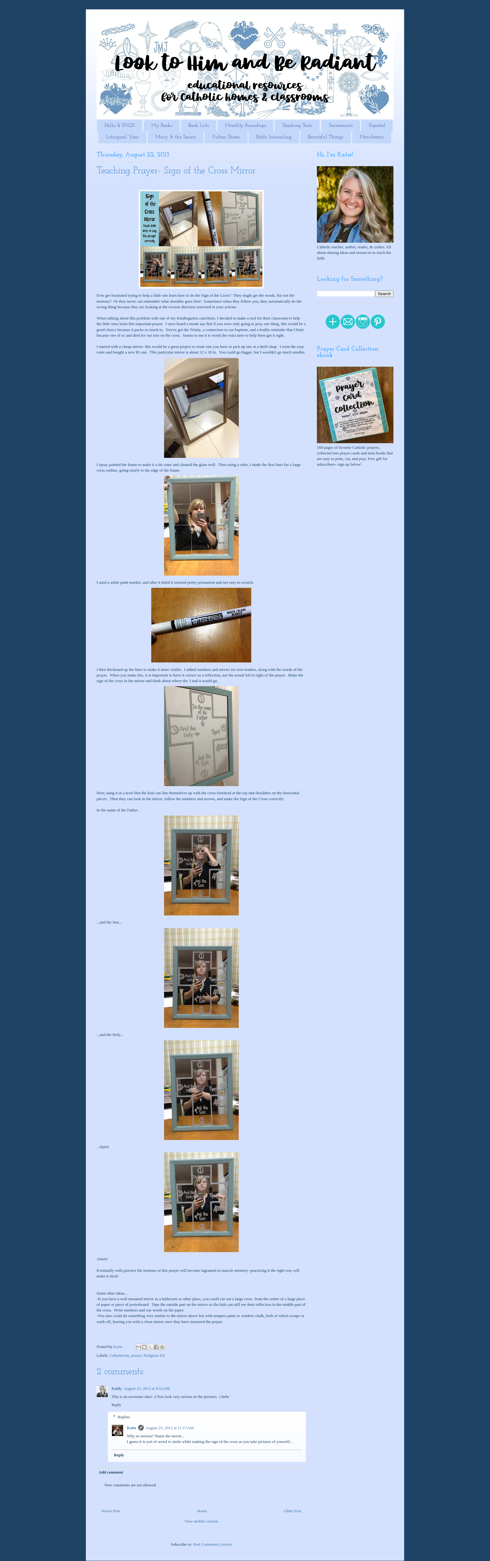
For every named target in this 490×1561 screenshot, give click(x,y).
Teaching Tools (297, 125)
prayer (136, 1355)
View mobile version (201, 1521)
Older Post (292, 1511)
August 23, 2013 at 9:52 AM (147, 1388)
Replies (124, 1417)
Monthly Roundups (245, 125)
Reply (116, 1404)
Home (202, 1511)
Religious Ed (154, 1355)
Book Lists (198, 125)
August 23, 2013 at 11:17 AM (169, 1427)
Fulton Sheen (226, 137)
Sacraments (340, 125)
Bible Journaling (274, 137)
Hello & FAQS (119, 125)
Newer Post (110, 1511)
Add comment (111, 1472)
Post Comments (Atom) (212, 1544)
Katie (131, 1427)
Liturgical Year (122, 137)
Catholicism (119, 1355)
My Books (161, 125)
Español (377, 125)
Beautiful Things (325, 137)
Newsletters (372, 137)
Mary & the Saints (175, 137)
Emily (117, 1388)
